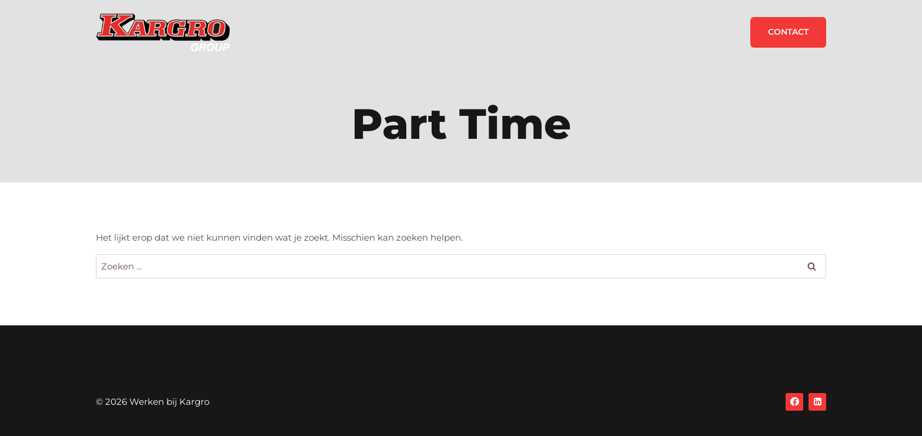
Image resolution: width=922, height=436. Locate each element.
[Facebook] (794, 402)
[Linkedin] (817, 402)
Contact (788, 31)
